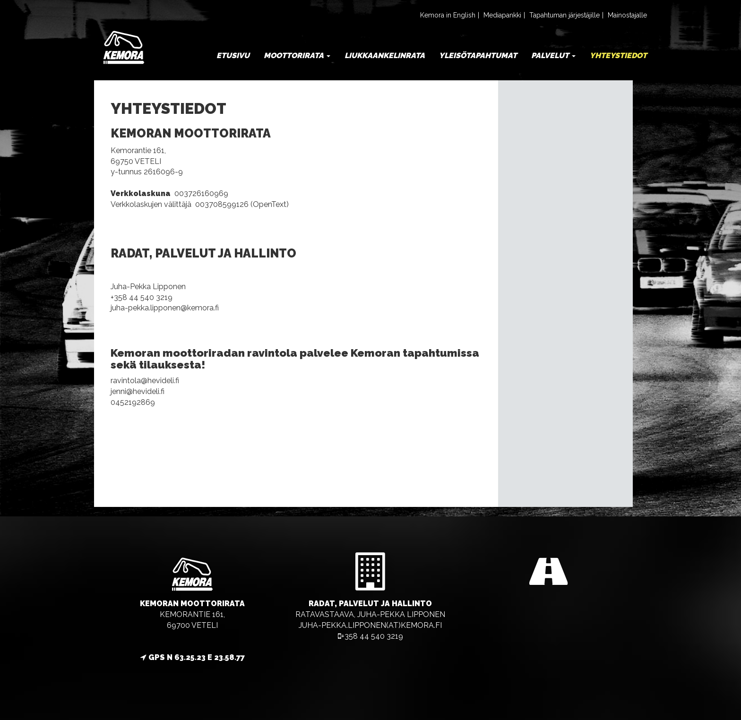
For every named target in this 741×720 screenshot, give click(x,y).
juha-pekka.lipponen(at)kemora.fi (370, 625)
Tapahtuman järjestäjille (564, 15)
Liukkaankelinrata (385, 55)
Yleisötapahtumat (478, 55)
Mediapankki (502, 15)
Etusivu (233, 55)
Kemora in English (447, 15)
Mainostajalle (627, 15)
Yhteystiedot (618, 55)
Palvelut (553, 55)
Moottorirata (297, 55)
